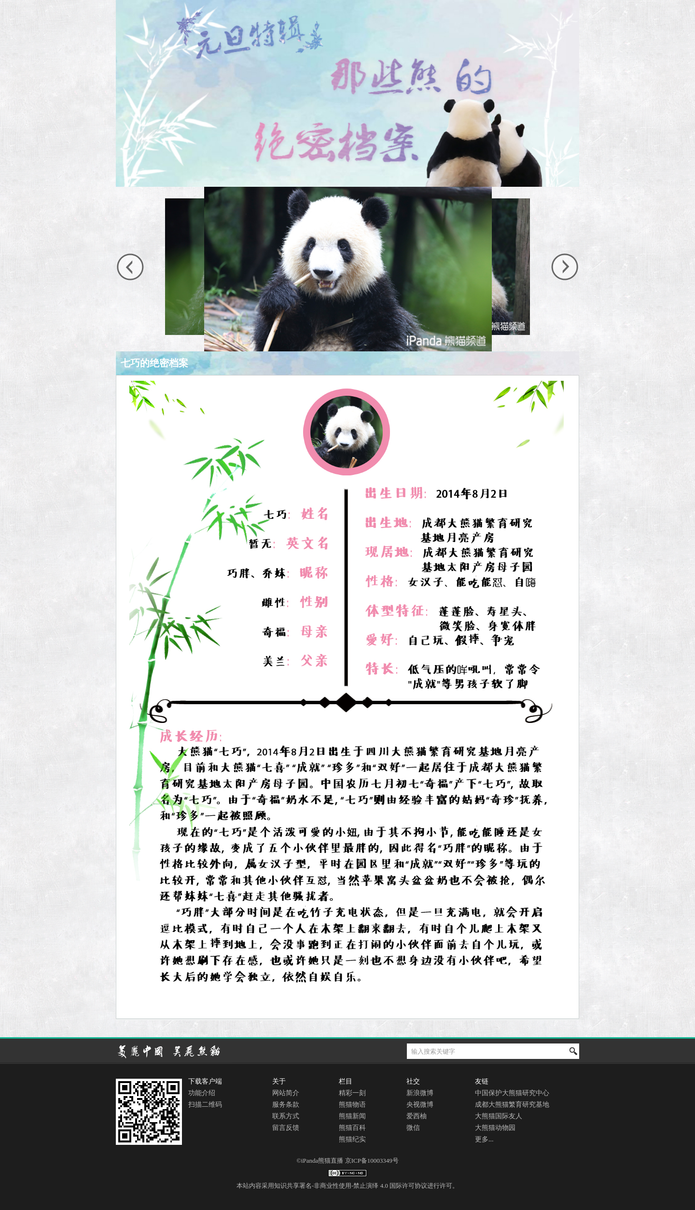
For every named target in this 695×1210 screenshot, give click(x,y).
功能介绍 (201, 1093)
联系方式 (285, 1116)
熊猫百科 (352, 1127)
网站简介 (285, 1093)
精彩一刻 (352, 1093)
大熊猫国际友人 (498, 1116)
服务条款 (285, 1104)
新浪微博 (419, 1093)
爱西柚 (416, 1116)
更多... (484, 1139)
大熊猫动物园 (495, 1127)
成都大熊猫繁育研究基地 (512, 1104)
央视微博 (419, 1104)
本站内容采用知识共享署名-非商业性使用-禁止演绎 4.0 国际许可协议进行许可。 (347, 1185)
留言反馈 (285, 1127)
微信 (413, 1127)
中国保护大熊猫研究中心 (512, 1093)
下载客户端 (205, 1081)
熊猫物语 (352, 1104)
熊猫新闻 (352, 1116)
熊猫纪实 (352, 1139)
